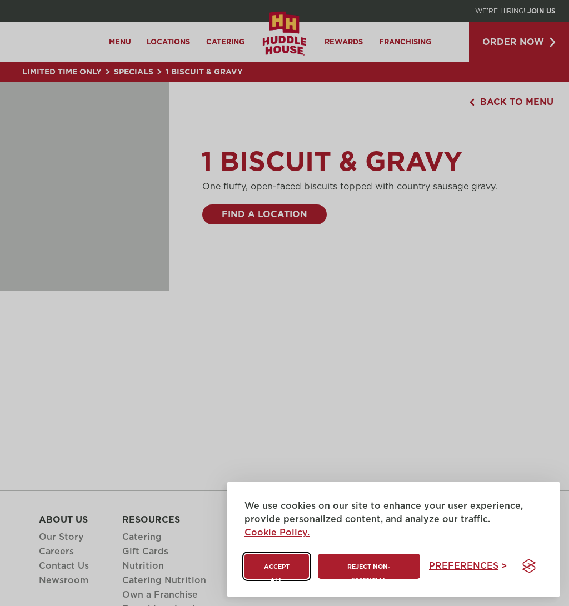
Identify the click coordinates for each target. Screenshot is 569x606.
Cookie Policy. (277, 532)
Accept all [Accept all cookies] (277, 571)
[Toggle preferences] (468, 566)
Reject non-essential (368, 571)
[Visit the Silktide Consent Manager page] (529, 566)
